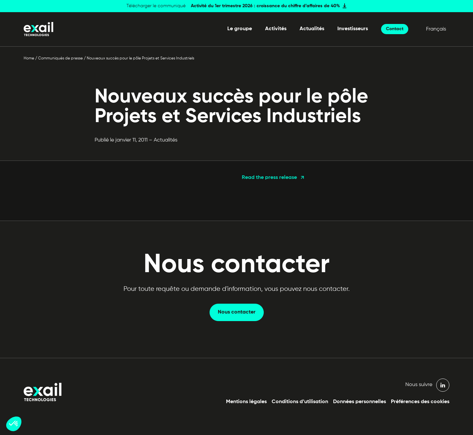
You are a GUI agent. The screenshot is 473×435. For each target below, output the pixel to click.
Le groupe (239, 29)
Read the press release (269, 177)
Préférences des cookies (420, 401)
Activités (275, 29)
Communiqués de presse (60, 58)
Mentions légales (246, 401)
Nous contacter (237, 312)
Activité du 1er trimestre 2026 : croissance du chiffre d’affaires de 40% (265, 6)
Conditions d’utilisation (300, 401)
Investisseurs (352, 29)
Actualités (312, 29)
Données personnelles (359, 401)
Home (29, 58)
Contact (394, 29)
